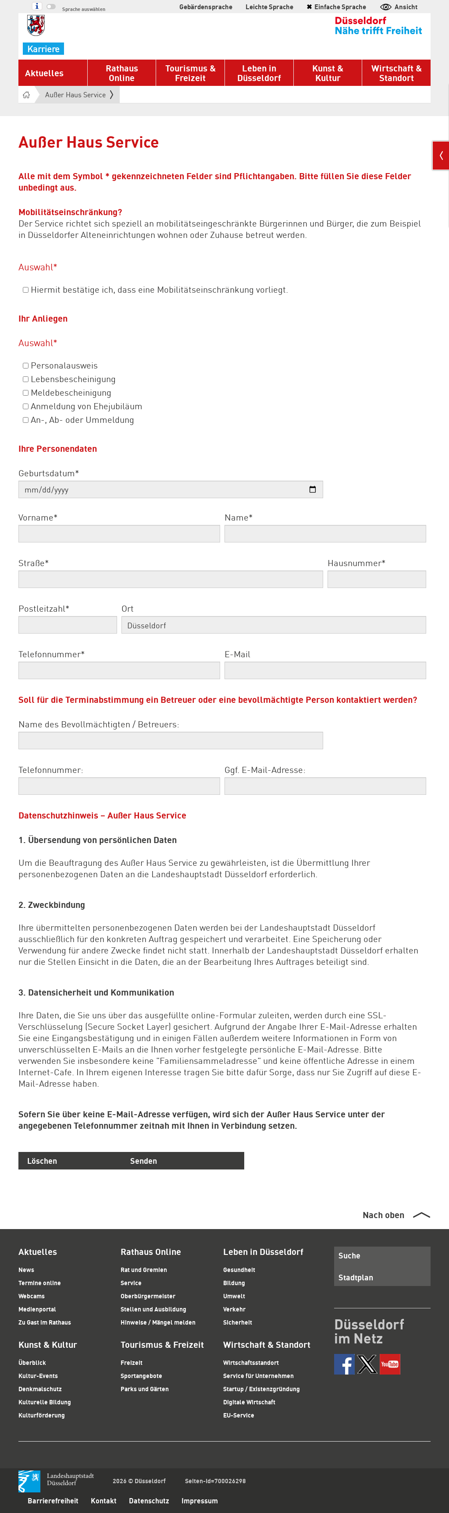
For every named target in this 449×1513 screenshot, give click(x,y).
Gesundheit (239, 1269)
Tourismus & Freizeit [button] (190, 72)
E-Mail (237, 653)
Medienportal (37, 1309)
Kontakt (104, 1500)
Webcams (31, 1296)
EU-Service (238, 1415)
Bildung (234, 1282)
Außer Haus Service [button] (79, 94)
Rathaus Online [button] (122, 72)
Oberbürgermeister (148, 1296)
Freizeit (132, 1362)
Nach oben (383, 1214)
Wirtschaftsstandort (251, 1362)
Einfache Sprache (336, 6)
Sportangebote (141, 1375)
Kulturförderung (41, 1415)
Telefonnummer (51, 653)
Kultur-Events (38, 1375)
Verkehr (234, 1309)
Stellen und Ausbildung (153, 1309)
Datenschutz (149, 1500)
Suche (349, 1255)
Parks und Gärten (145, 1389)
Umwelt (234, 1296)
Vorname (37, 517)
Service (131, 1282)
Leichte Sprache (269, 6)
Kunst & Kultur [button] (327, 72)
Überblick (32, 1362)
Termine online (39, 1282)
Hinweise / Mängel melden (158, 1322)
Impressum (200, 1500)
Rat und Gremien (144, 1269)
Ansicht (398, 6)
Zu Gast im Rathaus (44, 1322)
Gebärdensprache (205, 6)
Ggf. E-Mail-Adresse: (265, 769)
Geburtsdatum (48, 472)
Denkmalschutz (40, 1389)
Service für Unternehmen (258, 1375)
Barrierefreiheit (53, 1500)
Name (238, 517)
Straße (33, 562)
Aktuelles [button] (44, 72)
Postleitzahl (43, 608)
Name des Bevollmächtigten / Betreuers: (98, 724)
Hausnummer (356, 562)
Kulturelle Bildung (44, 1402)
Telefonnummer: (50, 769)
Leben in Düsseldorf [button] (259, 72)
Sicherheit (237, 1322)
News (26, 1269)
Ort (127, 608)
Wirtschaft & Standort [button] (396, 72)
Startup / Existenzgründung (261, 1389)
